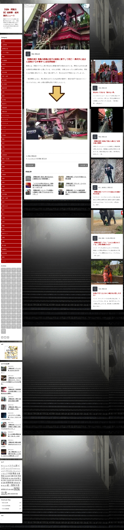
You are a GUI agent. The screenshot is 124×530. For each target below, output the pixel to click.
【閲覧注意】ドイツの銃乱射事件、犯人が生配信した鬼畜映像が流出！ (75, 192)
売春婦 (4, 174)
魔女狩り (4, 103)
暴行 (3, 210)
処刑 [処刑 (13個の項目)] (8, 476)
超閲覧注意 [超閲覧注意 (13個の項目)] (4, 489)
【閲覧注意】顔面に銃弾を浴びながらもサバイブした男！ (11, 444)
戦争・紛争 (5, 76)
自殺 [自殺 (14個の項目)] (4, 483)
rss (2, 337)
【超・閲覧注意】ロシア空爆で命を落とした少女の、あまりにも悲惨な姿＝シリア (11, 453)
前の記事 (30, 165)
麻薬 (3, 257)
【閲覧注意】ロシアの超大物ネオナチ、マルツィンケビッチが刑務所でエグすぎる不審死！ (11, 380)
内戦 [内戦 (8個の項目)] (6, 476)
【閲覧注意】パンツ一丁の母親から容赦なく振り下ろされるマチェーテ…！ (11, 426)
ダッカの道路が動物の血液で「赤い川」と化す (14, 435)
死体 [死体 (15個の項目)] (15, 478)
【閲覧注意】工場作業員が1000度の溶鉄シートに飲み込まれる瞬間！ (11, 391)
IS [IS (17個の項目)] (2, 466)
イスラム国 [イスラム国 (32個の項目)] (12, 466)
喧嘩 (3, 166)
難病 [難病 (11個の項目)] (9, 493)
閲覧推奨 (4, 107)
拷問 (3, 202)
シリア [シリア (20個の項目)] (10, 468)
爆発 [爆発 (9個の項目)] (10, 480)
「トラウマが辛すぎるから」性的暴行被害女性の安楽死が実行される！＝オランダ (43, 185)
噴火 (3, 170)
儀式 (3, 143)
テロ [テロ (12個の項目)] (14, 468)
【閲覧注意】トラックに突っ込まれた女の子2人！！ (11, 370)
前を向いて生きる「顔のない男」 (104, 92)
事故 (3, 56)
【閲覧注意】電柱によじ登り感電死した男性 (14, 408)
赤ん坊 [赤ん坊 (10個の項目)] (4, 485)
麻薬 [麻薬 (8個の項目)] (16, 493)
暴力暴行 (4, 80)
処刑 (3, 151)
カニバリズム (5, 115)
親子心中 (44, 158)
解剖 (3, 96)
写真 (3, 147)
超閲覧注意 (5, 48)
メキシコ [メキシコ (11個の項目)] (14, 471)
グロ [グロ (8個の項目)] (6, 468)
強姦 (3, 190)
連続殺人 (4, 249)
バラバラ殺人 (5, 52)
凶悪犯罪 (4, 155)
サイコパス (5, 119)
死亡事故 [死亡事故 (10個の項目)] (11, 478)
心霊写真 (4, 44)
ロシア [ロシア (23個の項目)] (5, 473)
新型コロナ (5, 206)
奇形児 (4, 64)
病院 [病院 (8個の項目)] (13, 480)
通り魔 (4, 245)
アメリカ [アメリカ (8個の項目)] (5, 465)
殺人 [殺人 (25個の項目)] (19, 478)
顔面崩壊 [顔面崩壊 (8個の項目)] (12, 493)
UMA (3, 41)
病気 (3, 229)
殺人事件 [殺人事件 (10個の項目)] (3, 480)
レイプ (4, 131)
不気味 (4, 135)
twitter (5, 337)
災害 (3, 221)
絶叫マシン (5, 233)
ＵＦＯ (4, 261)
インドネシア (32, 158)
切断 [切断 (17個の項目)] (12, 476)
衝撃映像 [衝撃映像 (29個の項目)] (9, 483)
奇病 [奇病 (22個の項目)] (19, 476)
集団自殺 (4, 253)
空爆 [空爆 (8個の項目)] (15, 480)
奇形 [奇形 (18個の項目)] (15, 476)
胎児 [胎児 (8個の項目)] (18, 480)
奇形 (3, 178)
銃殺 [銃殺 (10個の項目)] (12, 489)
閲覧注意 (4, 111)
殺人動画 (4, 84)
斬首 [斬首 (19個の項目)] (6, 478)
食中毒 (4, 99)
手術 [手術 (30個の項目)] (3, 478)
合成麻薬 (4, 60)
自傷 (3, 237)
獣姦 (3, 225)
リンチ (4, 127)
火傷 (3, 217)
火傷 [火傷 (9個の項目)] (7, 480)
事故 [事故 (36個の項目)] (14, 473)
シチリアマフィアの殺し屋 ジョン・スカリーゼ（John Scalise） (11, 417)
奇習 (3, 186)
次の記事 (83, 165)
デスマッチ (5, 123)
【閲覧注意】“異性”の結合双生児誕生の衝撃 (14, 399)
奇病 (3, 68)
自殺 (3, 92)
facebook (8, 337)
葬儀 (39, 158)
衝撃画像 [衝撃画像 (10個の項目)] (16, 483)
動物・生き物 (5, 158)
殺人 (3, 214)
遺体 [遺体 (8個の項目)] (9, 489)
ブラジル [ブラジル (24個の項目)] (8, 471)
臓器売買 (4, 88)
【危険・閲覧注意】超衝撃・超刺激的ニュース (11, 12)
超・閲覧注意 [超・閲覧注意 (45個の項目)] (13, 485)
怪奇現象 (4, 194)
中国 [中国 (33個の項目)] (10, 473)
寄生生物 (4, 72)
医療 (3, 162)
